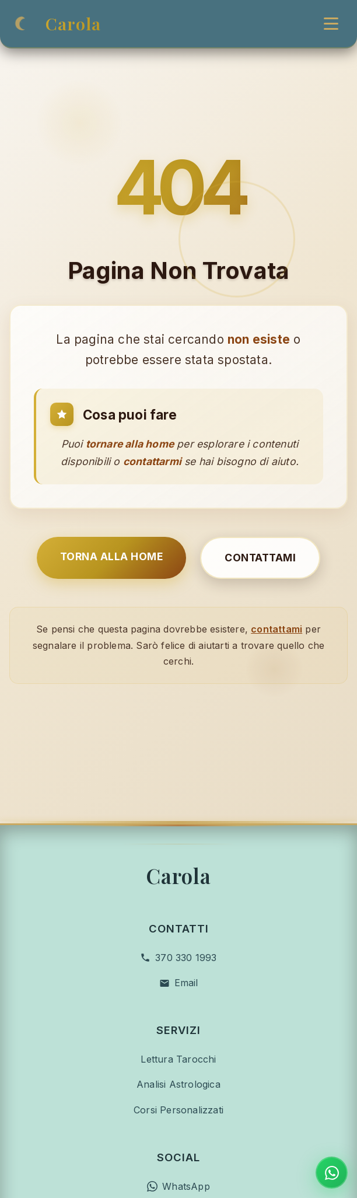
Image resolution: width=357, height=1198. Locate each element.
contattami (276, 605)
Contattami (260, 534)
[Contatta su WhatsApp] (332, 1173)
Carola (73, 23)
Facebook (186, 1163)
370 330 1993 (185, 909)
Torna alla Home (111, 532)
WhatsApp (186, 1138)
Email (186, 934)
